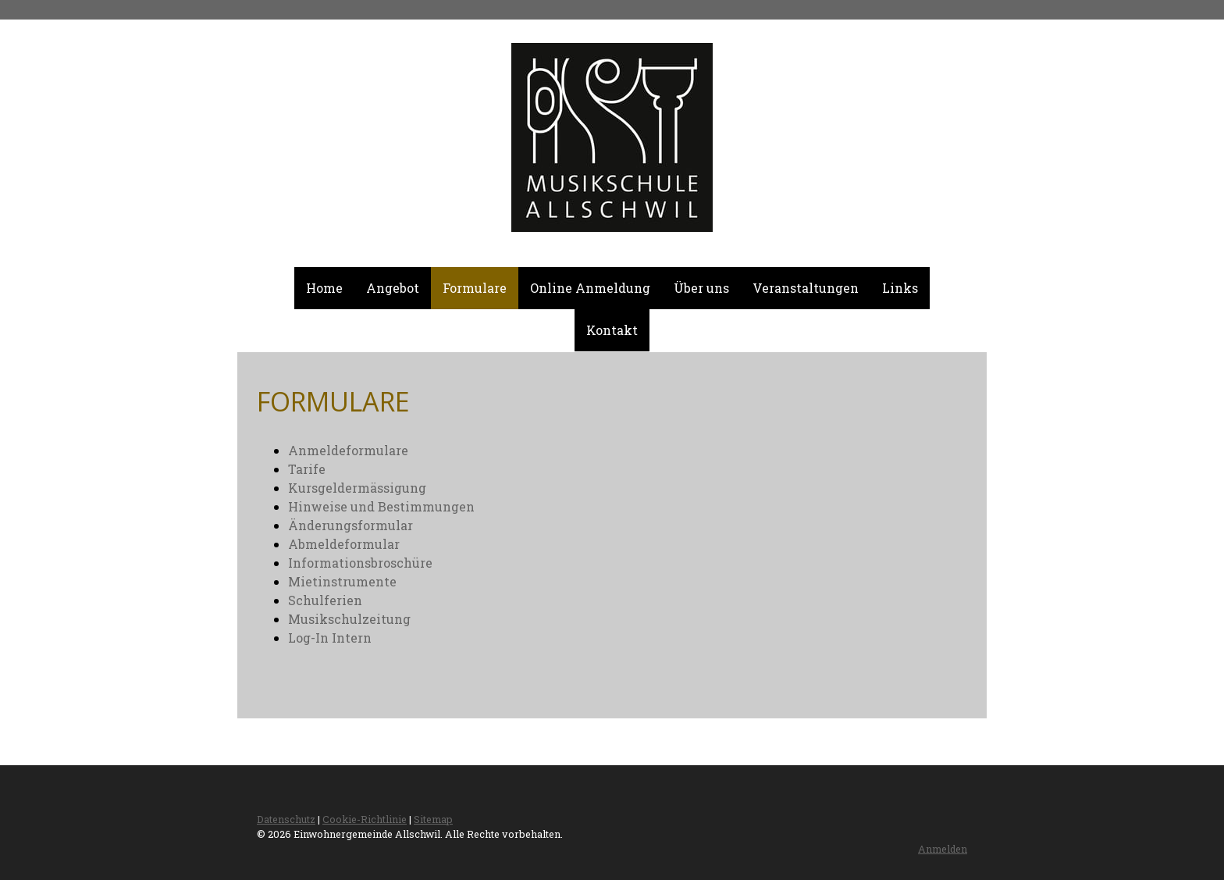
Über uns (701, 288)
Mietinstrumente (342, 581)
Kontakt (612, 330)
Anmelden (942, 849)
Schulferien (325, 600)
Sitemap (433, 819)
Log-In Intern (330, 637)
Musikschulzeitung (349, 619)
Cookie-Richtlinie (364, 819)
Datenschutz (286, 819)
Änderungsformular (350, 525)
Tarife (307, 469)
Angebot (392, 288)
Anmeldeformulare (348, 450)
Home (324, 288)
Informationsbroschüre (360, 562)
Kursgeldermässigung (357, 487)
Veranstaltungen (806, 288)
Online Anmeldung (590, 288)
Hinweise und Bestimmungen (381, 506)
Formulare (475, 288)
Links (900, 288)
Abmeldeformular (344, 544)
